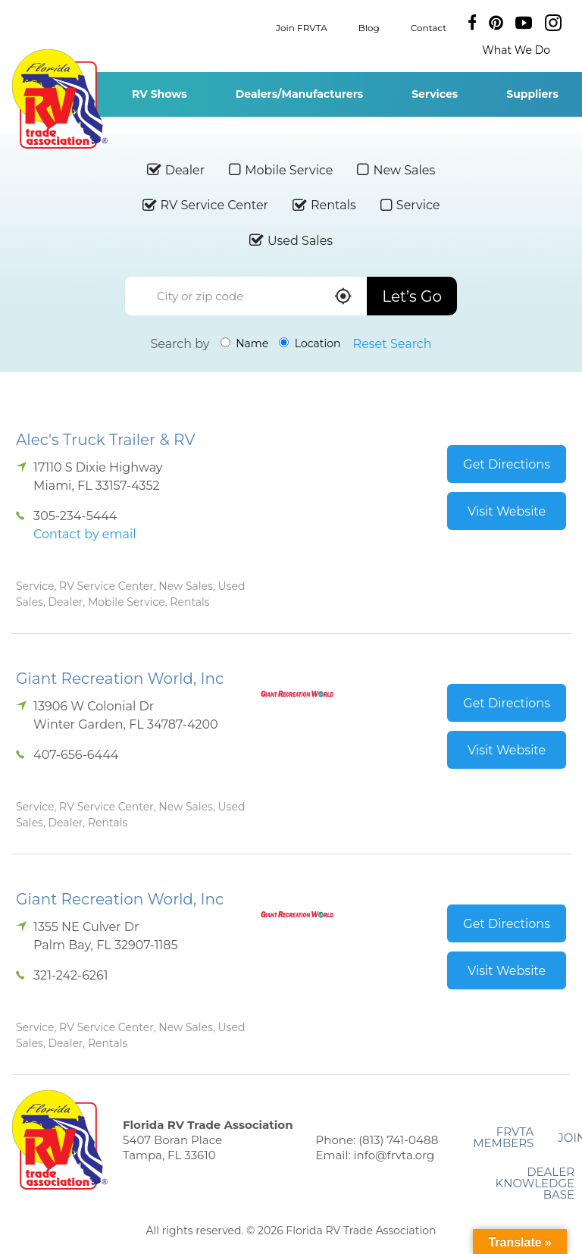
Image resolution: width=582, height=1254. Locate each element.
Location (309, 343)
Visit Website (507, 511)
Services (434, 94)
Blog (369, 27)
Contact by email (84, 534)
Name (245, 343)
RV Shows (159, 94)
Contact (428, 27)
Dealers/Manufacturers (299, 94)
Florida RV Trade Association (59, 99)
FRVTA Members (503, 1137)
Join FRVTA (301, 27)
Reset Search (392, 344)
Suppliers (532, 94)
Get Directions (506, 464)
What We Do (516, 50)
